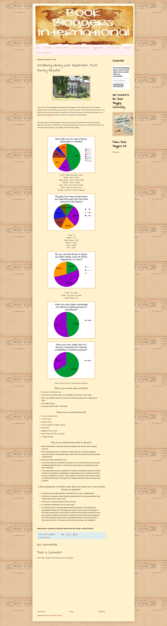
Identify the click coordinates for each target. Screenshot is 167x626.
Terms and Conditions (44, 52)
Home (37, 47)
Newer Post (41, 611)
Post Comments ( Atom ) (54, 615)
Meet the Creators (62, 47)
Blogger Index (98, 47)
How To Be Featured (81, 47)
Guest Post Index (113, 47)
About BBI (48, 47)
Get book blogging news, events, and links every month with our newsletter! (121, 72)
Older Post (101, 611)
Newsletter (127, 47)
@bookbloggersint (48, 115)
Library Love (46, 537)
